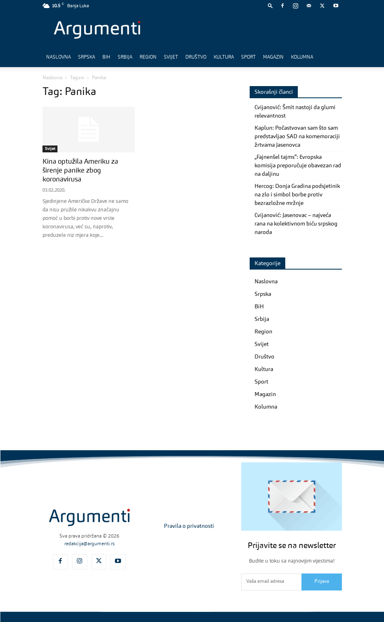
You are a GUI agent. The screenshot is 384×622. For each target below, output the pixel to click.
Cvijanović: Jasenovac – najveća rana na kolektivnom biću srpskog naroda (296, 224)
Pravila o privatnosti (189, 526)
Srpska (86, 57)
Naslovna (58, 57)
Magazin (273, 57)
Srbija (125, 57)
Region (148, 57)
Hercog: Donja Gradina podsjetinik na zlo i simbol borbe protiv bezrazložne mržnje (297, 194)
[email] (271, 582)
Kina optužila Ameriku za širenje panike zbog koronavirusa (80, 170)
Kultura (224, 57)
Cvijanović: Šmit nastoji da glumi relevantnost (295, 112)
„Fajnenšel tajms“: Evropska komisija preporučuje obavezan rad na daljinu (298, 165)
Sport (248, 57)
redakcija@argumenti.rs (89, 544)
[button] (270, 5)
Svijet (171, 57)
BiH (106, 57)
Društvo (195, 57)
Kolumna (302, 57)
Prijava (321, 581)
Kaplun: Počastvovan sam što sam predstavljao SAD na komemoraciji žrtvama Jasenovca (297, 136)
